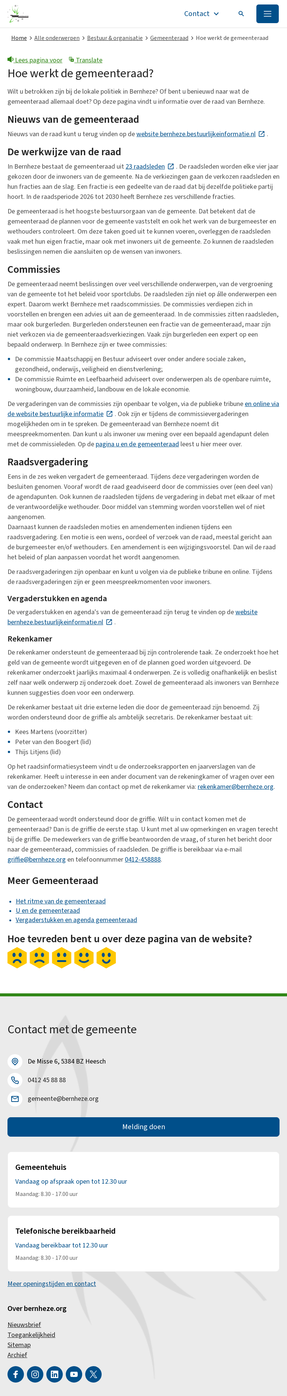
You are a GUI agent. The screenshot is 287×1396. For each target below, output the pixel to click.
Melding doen (143, 1127)
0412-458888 (143, 859)
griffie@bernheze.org (36, 859)
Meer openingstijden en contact (51, 1284)
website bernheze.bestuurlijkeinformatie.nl (200, 134)
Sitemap (19, 1345)
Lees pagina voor (34, 60)
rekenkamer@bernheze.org (236, 786)
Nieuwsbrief (24, 1325)
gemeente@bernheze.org (63, 1098)
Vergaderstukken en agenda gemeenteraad (76, 920)
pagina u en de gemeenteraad (137, 444)
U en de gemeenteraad (48, 910)
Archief (17, 1355)
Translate (85, 60)
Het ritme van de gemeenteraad (61, 901)
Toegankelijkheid (31, 1335)
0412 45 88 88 (47, 1080)
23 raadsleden (150, 166)
